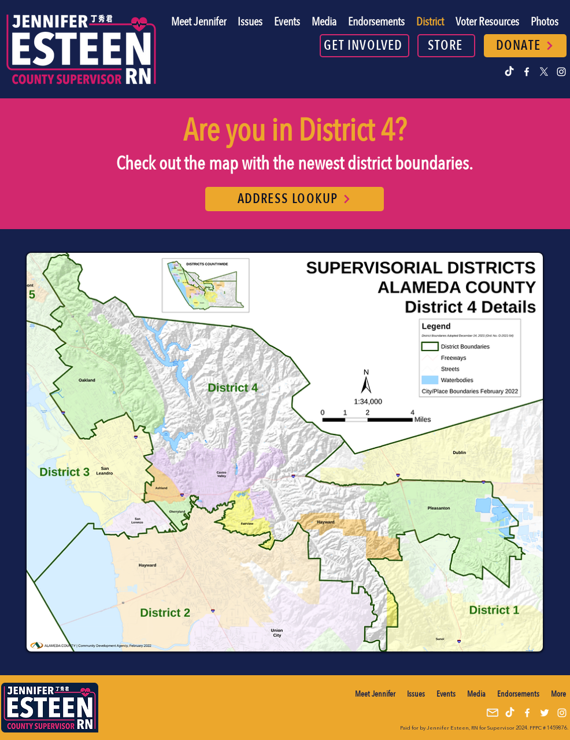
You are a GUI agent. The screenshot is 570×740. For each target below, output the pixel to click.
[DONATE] (525, 45)
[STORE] (446, 45)
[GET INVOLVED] (364, 45)
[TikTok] (509, 72)
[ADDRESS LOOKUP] (294, 199)
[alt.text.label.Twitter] (544, 72)
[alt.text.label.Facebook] (526, 72)
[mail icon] (492, 713)
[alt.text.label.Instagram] (561, 72)
